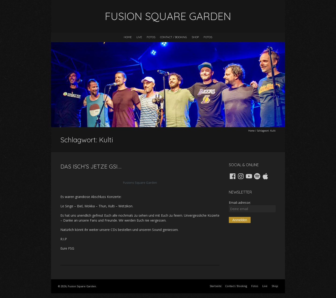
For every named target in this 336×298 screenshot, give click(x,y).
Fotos (151, 37)
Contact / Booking (173, 37)
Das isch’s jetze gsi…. (90, 166)
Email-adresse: (252, 206)
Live (139, 37)
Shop (195, 37)
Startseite (216, 286)
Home (128, 37)
